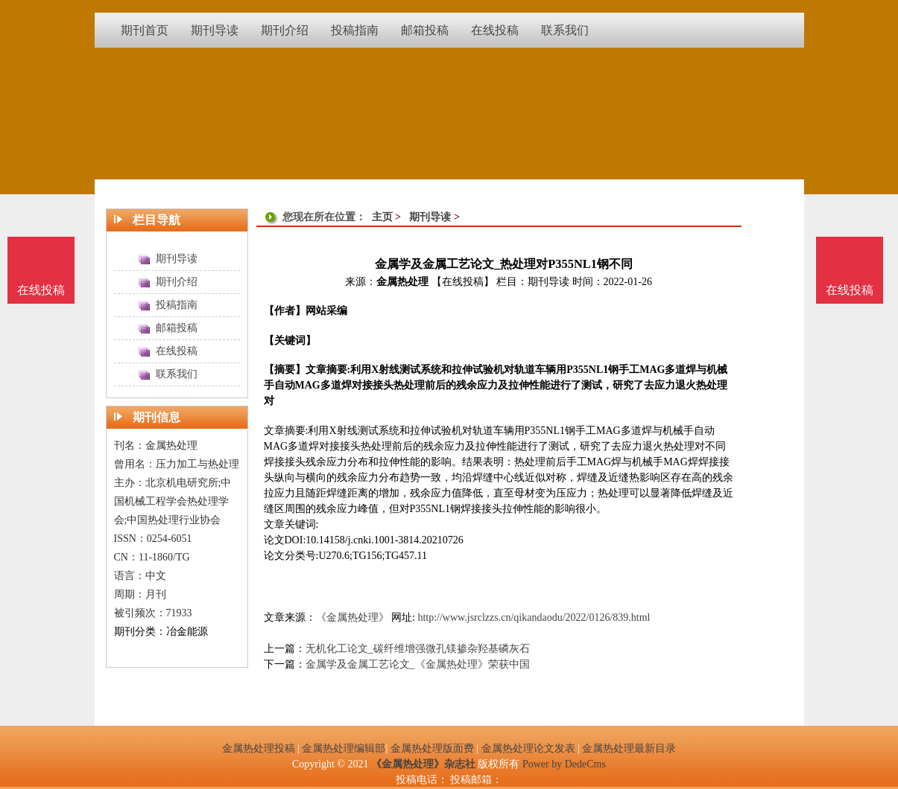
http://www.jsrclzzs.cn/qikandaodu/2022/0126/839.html (533, 617)
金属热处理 (402, 281)
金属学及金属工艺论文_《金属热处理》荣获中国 (418, 664)
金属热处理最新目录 (629, 748)
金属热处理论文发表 (528, 748)
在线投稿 (849, 290)
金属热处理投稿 (258, 748)
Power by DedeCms (564, 764)
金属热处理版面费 (432, 748)
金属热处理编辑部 (343, 748)
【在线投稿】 (462, 281)
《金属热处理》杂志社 (423, 764)
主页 (382, 217)
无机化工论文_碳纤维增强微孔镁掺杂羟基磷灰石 (418, 648)
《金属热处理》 (352, 617)
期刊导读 (430, 217)
